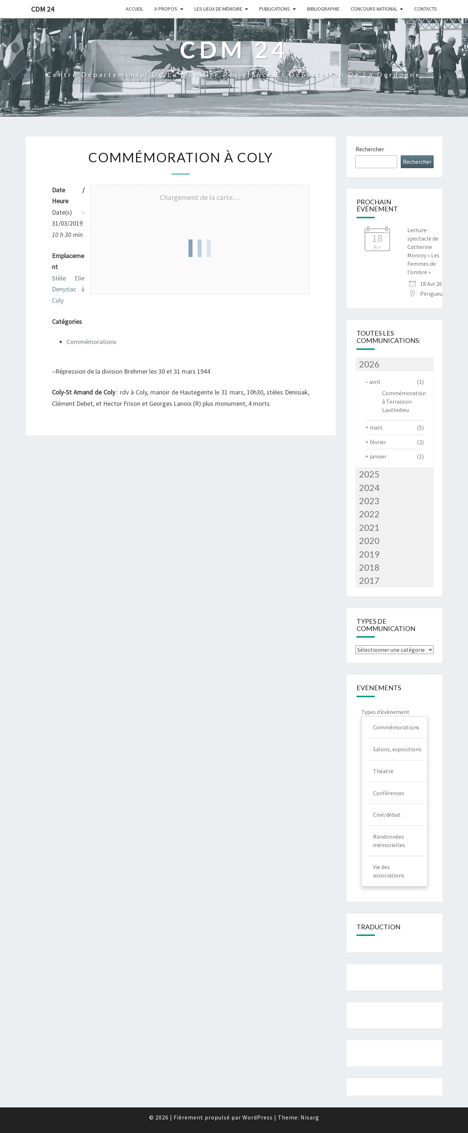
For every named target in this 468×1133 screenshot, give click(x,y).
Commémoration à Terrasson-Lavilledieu (404, 401)
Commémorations (92, 341)
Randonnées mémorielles (389, 841)
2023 (369, 500)
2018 (369, 567)
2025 (369, 474)
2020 (369, 540)
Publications (274, 8)
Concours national (374, 8)
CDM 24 (42, 9)
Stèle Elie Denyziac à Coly (68, 289)
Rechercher (369, 149)
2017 (369, 580)
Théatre (383, 771)
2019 (369, 554)
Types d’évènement (385, 711)
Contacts (425, 8)
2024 (369, 487)
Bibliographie (323, 8)
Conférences (388, 793)
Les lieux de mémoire (218, 8)
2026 (369, 364)
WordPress (257, 1117)
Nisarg (310, 1117)
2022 (369, 514)
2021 (369, 527)
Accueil (134, 8)
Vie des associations (388, 871)
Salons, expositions (397, 749)
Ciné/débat (387, 814)
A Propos (165, 8)
